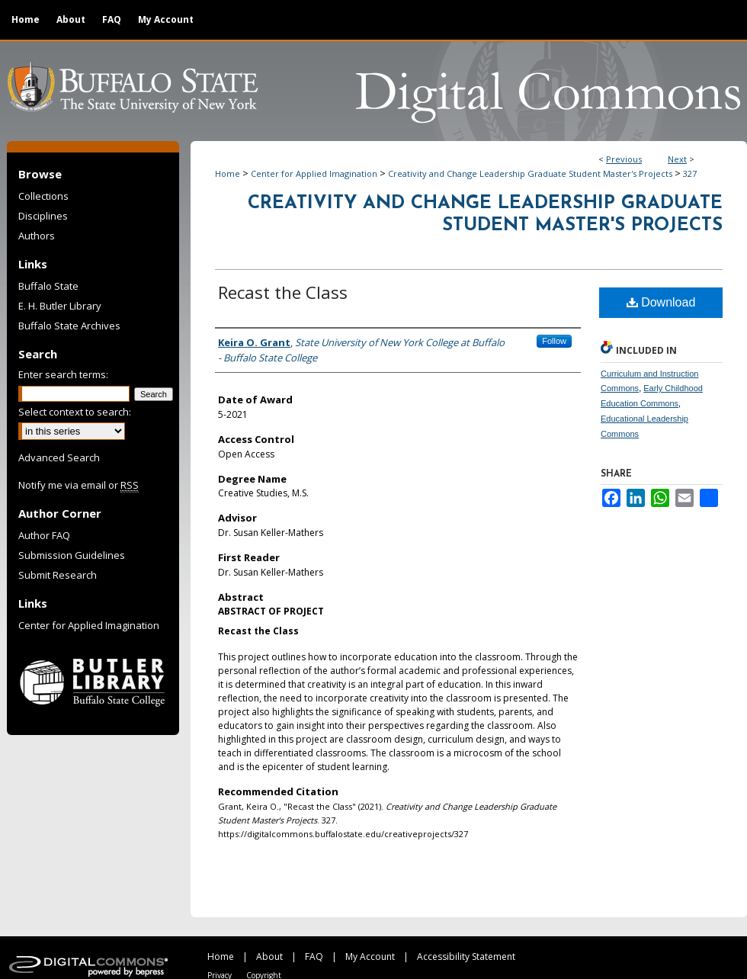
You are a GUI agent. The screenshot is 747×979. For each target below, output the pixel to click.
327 (690, 173)
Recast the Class (283, 292)
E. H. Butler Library (59, 306)
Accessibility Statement (466, 956)
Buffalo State (48, 286)
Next (677, 159)
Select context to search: (74, 412)
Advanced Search (59, 457)
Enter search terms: (63, 374)
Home (227, 173)
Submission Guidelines (71, 555)
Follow (554, 340)
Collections (43, 196)
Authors (36, 235)
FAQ (314, 956)
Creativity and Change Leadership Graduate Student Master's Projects (530, 173)
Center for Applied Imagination (314, 173)
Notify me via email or (78, 485)
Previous (624, 159)
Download (661, 302)
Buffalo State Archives (69, 325)
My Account (370, 956)
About (269, 956)
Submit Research (57, 575)
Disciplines (43, 216)
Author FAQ (44, 535)
